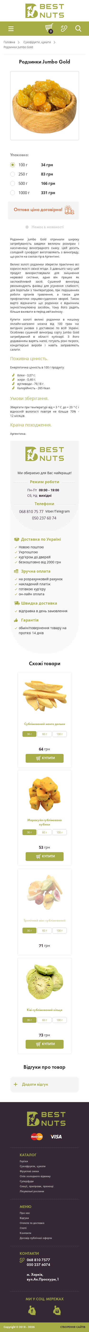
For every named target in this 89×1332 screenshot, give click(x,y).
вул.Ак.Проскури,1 (43, 1279)
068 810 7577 (38, 1260)
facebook (32, 1310)
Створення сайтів (72, 1327)
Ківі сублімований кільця (44, 1010)
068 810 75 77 (31, 511)
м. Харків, (35, 1275)
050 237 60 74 (44, 518)
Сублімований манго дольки (44, 724)
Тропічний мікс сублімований (45, 920)
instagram (57, 1310)
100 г (59, 734)
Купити (48, 758)
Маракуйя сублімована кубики (44, 822)
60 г (44, 734)
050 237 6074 (38, 1265)
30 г (29, 734)
